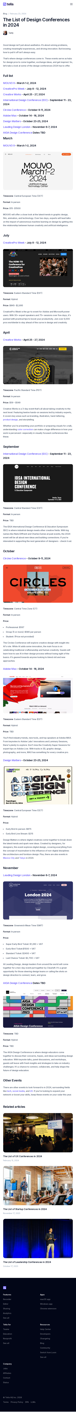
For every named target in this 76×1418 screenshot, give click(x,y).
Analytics (7, 1313)
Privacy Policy (17, 1402)
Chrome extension (48, 1308)
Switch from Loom (48, 1352)
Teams (6, 1329)
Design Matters (12, 121)
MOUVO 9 (9, 83)
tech (9, 1091)
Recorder (7, 1299)
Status (7, 1382)
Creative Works (12, 94)
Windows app (46, 1304)
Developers (46, 1334)
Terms (6, 1402)
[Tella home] (8, 4)
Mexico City (9, 858)
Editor (5, 1304)
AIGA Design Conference (17, 132)
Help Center (46, 1329)
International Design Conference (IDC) (25, 100)
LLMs (33, 1402)
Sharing (6, 1308)
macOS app (45, 1299)
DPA (27, 1402)
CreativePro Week (13, 88)
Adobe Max (10, 115)
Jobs (5, 1368)
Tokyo (22, 858)
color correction (25, 429)
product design (10, 419)
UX (31, 1091)
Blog (5, 14)
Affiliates (7, 1373)
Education (7, 1334)
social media (18, 1091)
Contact (6, 1378)
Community (46, 1348)
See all (6, 1318)
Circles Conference (14, 109)
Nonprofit (7, 1338)
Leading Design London (16, 126)
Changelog (46, 1338)
